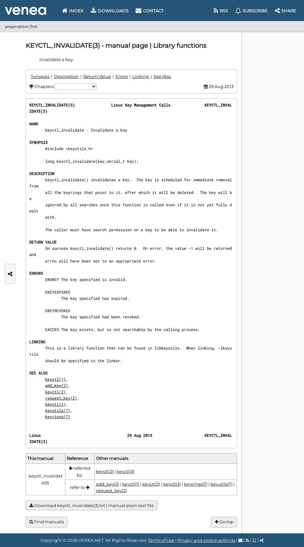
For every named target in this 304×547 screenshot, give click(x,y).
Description (66, 76)
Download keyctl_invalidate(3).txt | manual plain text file (91, 505)
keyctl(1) (55, 379)
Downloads (109, 11)
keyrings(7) (57, 416)
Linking (140, 76)
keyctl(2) (55, 391)
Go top (224, 522)
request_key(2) (61, 398)
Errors (121, 76)
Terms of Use (161, 540)
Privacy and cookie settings (206, 540)
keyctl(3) (55, 404)
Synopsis (40, 76)
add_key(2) (56, 385)
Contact (150, 11)
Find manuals (46, 522)
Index (73, 11)
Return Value (97, 76)
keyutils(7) (57, 410)
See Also (162, 76)
